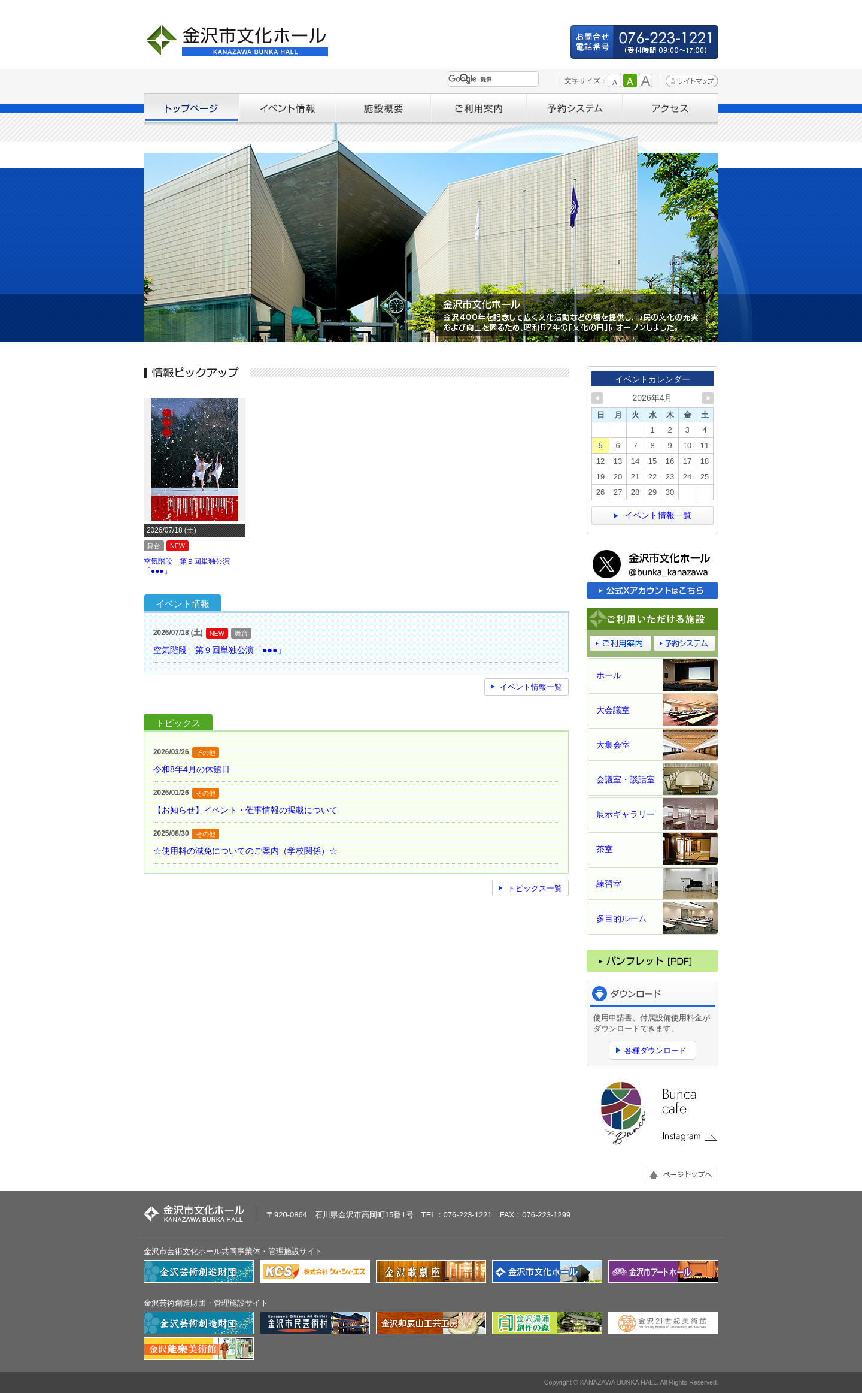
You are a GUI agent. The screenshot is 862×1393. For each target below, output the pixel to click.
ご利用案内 (479, 108)
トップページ (191, 108)
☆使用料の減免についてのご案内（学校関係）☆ (245, 851)
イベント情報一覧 (531, 686)
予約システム (575, 108)
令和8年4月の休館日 (191, 769)
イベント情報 (287, 108)
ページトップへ (681, 1174)
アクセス (670, 108)
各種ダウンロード (655, 1050)
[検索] (490, 79)
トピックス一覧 (535, 888)
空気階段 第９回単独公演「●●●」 (219, 650)
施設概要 (383, 108)
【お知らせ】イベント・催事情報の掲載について (245, 810)
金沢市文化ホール (242, 40)
